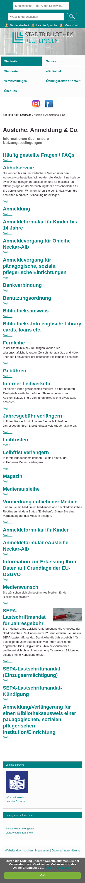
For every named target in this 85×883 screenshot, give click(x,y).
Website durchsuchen (19, 850)
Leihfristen (15, 440)
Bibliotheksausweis (26, 311)
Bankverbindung (22, 285)
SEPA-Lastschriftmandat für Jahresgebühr (24, 617)
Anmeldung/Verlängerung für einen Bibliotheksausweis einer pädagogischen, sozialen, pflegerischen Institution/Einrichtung (39, 719)
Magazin (12, 476)
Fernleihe (14, 343)
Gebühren (14, 370)
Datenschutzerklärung (66, 850)
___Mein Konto (69, 25)
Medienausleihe (21, 489)
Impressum (42, 850)
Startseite (26, 114)
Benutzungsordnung (27, 298)
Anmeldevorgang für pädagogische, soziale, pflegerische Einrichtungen (34, 266)
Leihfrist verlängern (26, 452)
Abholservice (18, 168)
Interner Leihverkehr (27, 383)
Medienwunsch (20, 587)
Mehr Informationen (58, 867)
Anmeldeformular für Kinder (36, 530)
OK (42, 875)
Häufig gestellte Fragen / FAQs (38, 155)
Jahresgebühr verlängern (32, 416)
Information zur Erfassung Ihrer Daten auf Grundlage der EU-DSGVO (40, 568)
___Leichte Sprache (44, 25)
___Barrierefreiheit (17, 25)
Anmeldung (16, 209)
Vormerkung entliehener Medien (40, 502)
